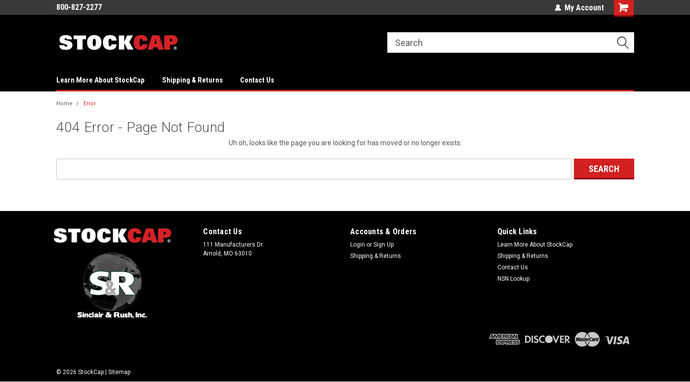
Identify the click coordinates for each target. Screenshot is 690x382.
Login (357, 244)
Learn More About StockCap (100, 80)
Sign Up (383, 244)
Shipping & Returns (192, 80)
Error (89, 103)
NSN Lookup (513, 278)
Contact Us (257, 80)
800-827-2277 (79, 7)
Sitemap (119, 372)
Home (64, 103)
